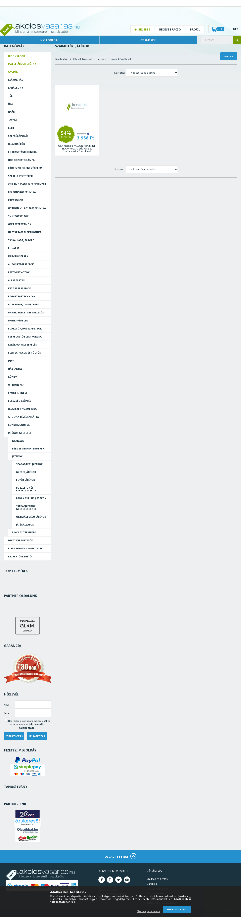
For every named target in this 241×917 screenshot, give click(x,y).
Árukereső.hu (27, 824)
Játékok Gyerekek (20, 433)
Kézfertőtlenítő (20, 556)
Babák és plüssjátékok (31, 498)
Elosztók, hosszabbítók (25, 328)
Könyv (12, 376)
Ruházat (13, 248)
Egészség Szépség (20, 401)
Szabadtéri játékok (29, 464)
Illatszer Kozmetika (22, 409)
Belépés (144, 29)
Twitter (118, 879)
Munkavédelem (18, 320)
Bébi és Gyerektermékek (28, 448)
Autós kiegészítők (21, 264)
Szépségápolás (18, 136)
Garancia (152, 883)
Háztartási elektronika (24, 232)
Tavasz (12, 120)
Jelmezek (18, 440)
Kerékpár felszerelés (22, 344)
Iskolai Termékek (24, 532)
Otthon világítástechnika (27, 208)
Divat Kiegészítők (20, 540)
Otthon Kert (17, 384)
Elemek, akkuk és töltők (24, 352)
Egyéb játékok (25, 480)
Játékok (17, 456)
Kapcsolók (15, 200)
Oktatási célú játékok (31, 516)
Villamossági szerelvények (27, 184)
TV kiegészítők (18, 216)
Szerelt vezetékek (20, 176)
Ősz (10, 104)
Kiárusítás (15, 79)
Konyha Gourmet (20, 425)
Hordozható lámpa (21, 160)
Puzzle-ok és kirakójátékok (26, 489)
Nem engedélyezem (148, 911)
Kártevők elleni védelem (25, 168)
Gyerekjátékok (26, 472)
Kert (11, 128)
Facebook (101, 879)
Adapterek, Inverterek (23, 304)
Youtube (127, 879)
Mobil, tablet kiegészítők (26, 312)
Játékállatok (25, 524)
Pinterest (110, 879)
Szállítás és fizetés (157, 879)
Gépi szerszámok (19, 224)
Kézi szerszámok (19, 288)
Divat (12, 360)
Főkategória (61, 58)
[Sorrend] (152, 73)
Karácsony (15, 87)
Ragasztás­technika (21, 296)
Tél (10, 96)
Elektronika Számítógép (25, 548)
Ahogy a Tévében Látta (23, 417)
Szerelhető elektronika (25, 336)
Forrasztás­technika (22, 152)
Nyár (11, 112)
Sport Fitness (17, 392)
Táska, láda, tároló (21, 240)
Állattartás (16, 280)
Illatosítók (16, 144)
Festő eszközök (19, 272)
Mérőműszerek (18, 256)
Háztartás (15, 368)
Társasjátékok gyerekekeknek (26, 507)
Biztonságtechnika (22, 192)
